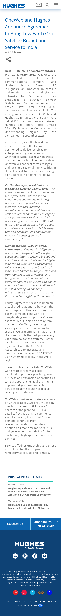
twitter (24, 555)
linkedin (15, 555)
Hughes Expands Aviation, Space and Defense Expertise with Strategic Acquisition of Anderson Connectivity (29, 491)
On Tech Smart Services (49, 592)
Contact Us (15, 524)
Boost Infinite (41, 592)
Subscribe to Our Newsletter (46, 524)
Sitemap (27, 601)
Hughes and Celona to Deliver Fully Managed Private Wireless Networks (29, 506)
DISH (24, 592)
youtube (44, 555)
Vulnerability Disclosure (45, 601)
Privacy (16, 601)
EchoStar (15, 592)
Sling (32, 592)
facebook (34, 555)
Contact (39, 6)
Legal (7, 601)
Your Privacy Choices (27, 605)
